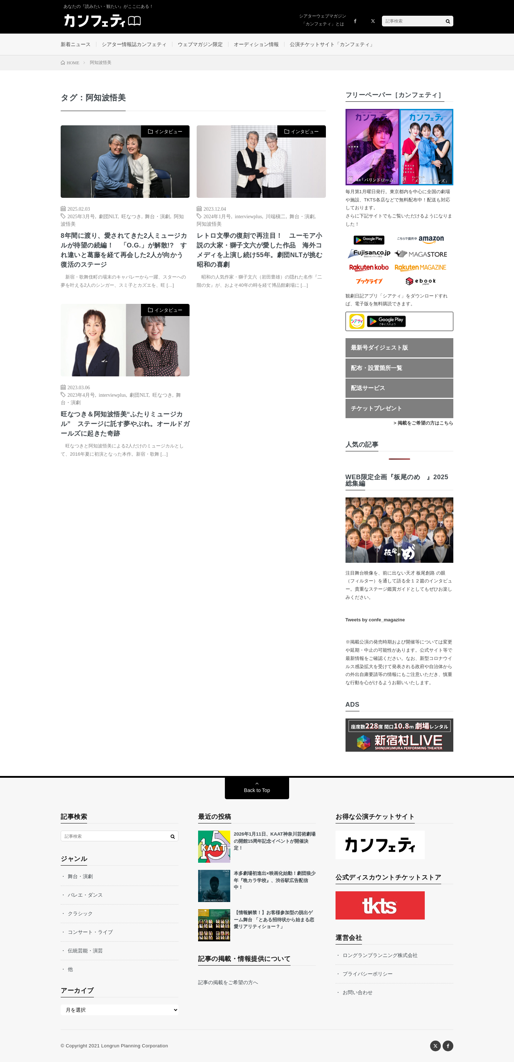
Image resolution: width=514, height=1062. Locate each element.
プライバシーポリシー (368, 974)
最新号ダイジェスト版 (379, 348)
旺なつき (131, 216)
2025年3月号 (81, 216)
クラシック (80, 913)
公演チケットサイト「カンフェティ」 (332, 44)
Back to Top (257, 790)
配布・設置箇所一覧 (376, 368)
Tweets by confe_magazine (375, 619)
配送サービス (368, 388)
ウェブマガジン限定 (200, 44)
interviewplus (248, 216)
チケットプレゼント (376, 408)
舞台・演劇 (157, 216)
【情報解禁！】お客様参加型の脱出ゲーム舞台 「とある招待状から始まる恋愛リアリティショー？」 (274, 919)
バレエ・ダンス (85, 895)
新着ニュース (76, 44)
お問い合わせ (358, 992)
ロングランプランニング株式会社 (380, 955)
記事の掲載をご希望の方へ (228, 982)
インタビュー (168, 131)
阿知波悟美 (209, 223)
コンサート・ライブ (90, 932)
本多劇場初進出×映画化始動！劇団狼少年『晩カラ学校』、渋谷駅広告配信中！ (275, 880)
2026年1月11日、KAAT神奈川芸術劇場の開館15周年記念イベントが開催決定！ (275, 841)
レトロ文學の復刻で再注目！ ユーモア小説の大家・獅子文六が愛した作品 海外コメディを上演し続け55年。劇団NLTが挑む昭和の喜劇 (259, 250)
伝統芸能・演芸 (85, 950)
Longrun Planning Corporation (134, 1045)
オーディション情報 (256, 44)
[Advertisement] (261, 377)
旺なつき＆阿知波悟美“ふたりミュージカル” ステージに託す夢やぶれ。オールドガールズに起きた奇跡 (125, 424)
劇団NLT (108, 216)
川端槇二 (276, 216)
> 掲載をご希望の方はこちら (423, 423)
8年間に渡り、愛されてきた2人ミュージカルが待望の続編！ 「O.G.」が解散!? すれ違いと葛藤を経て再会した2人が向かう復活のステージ (124, 250)
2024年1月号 (217, 216)
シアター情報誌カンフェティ (134, 44)
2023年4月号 (81, 394)
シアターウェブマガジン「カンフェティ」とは (322, 20)
